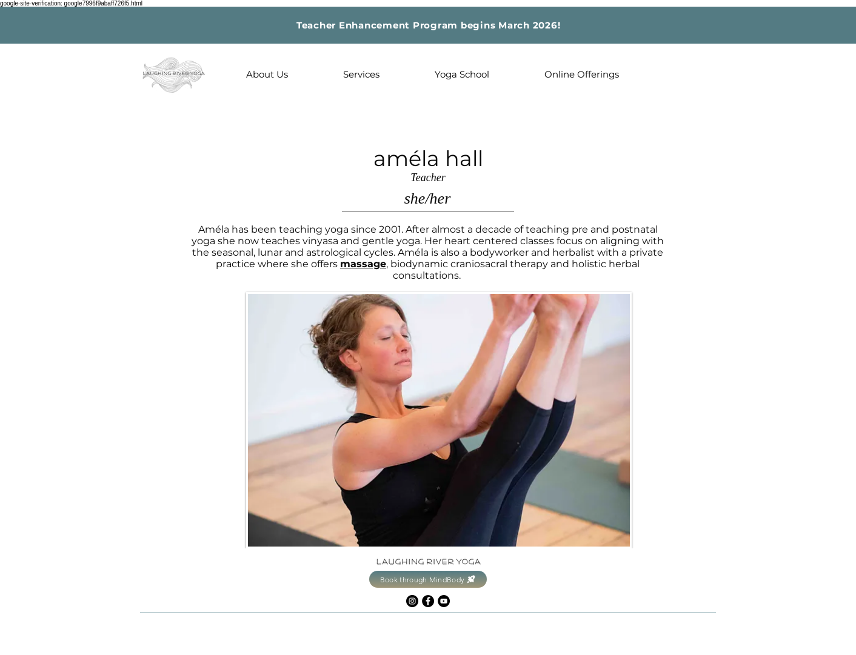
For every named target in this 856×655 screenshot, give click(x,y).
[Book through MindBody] (428, 579)
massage (363, 264)
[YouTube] (444, 601)
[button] (266, 74)
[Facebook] (428, 601)
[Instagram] (412, 601)
